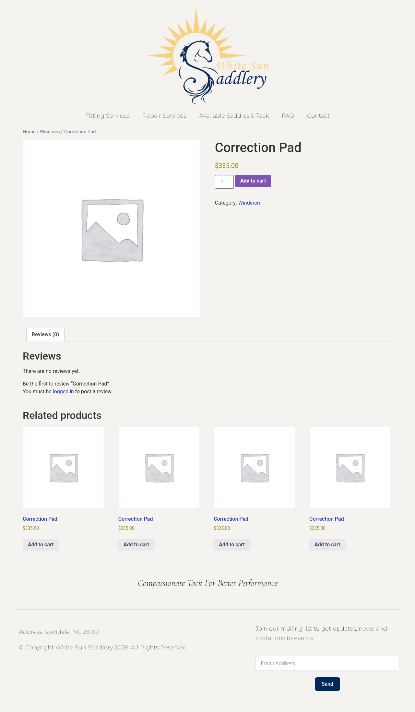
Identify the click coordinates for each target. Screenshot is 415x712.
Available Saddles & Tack (234, 115)
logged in (63, 391)
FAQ (288, 115)
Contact (318, 115)
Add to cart (253, 181)
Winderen (50, 132)
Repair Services (164, 115)
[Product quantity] (224, 182)
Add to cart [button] (41, 544)
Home (29, 132)
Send (327, 684)
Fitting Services (107, 115)
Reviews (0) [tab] (45, 334)
